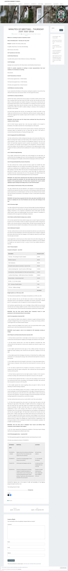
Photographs (56, 3)
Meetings (20, 3)
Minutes (10, 500)
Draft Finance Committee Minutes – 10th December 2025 (57, 42)
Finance (61, 3)
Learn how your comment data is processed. (32, 563)
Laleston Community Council (12, 1)
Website (9, 553)
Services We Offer (48, 3)
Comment (10, 524)
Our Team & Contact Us (12, 3)
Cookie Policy (19, 569)
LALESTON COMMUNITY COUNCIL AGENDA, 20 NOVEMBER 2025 (56, 52)
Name (9, 541)
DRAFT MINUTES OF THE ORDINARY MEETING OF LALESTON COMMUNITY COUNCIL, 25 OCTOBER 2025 (57, 58)
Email (9, 547)
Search (53, 28)
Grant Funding (40, 3)
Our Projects (26, 3)
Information (33, 3)
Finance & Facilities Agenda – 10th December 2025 (57, 47)
